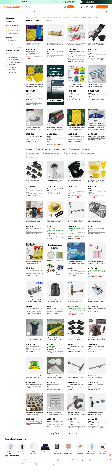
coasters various (26, 464)
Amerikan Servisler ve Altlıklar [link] (89, 17)
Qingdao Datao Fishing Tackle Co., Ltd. (97, 138)
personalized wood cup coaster (51, 153)
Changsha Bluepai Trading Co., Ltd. (34, 56)
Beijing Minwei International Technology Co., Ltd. (76, 388)
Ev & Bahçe (35, 17)
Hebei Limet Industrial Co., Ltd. (34, 273)
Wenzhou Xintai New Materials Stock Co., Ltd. (76, 139)
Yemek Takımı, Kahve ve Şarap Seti (50, 17)
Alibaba (27, 17)
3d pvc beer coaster (56, 464)
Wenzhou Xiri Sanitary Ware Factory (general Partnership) (76, 313)
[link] (109, 455)
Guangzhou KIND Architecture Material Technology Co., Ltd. (97, 426)
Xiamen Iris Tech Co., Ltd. (33, 139)
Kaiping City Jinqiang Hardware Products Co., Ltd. (97, 388)
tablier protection (62, 460)
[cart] (87, 7)
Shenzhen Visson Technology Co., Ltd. (76, 59)
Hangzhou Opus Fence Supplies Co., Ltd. (97, 310)
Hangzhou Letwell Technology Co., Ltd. (55, 237)
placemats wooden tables (96, 460)
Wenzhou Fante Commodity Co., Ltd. (55, 388)
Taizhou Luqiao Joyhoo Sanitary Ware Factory (76, 236)
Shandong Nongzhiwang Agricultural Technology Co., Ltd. (55, 351)
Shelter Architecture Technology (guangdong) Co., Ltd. (76, 273)
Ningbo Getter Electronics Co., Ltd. (97, 58)
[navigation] (14, 225)
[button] (65, 7)
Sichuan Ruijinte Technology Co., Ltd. (34, 103)
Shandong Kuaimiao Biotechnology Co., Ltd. (34, 386)
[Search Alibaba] (44, 7)
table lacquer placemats (43, 149)
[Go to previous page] (51, 433)
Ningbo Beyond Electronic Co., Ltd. (34, 232)
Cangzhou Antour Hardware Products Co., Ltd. (55, 55)
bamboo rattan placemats (13, 460)
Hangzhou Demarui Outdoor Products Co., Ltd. (97, 349)
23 (76, 433)
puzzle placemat (74, 149)
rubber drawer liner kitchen (32, 460)
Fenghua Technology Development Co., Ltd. (97, 275)
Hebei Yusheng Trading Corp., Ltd (55, 424)
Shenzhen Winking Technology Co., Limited (34, 311)
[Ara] (70, 6)
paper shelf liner (49, 460)
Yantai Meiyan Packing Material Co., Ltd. (76, 98)
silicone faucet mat (32, 157)
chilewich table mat (59, 149)
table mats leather (41, 464)
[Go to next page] (80, 433)
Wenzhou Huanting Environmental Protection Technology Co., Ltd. (34, 193)
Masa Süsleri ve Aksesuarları (70, 17)
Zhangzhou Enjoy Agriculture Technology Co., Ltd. (55, 311)
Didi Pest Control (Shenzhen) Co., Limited (34, 349)
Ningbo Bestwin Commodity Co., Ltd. (76, 195)
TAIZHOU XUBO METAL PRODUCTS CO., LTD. (55, 192)
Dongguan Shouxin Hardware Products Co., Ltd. (97, 232)
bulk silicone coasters (87, 153)
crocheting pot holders (70, 153)
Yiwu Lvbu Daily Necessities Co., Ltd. (97, 195)
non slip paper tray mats (79, 460)
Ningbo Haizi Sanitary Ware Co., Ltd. (97, 98)
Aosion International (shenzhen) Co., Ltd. (55, 142)
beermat (29, 149)
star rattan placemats (32, 153)
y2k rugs (86, 149)
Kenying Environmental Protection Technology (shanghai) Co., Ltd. (34, 423)
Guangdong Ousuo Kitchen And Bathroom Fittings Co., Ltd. (76, 426)
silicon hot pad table (12, 464)
